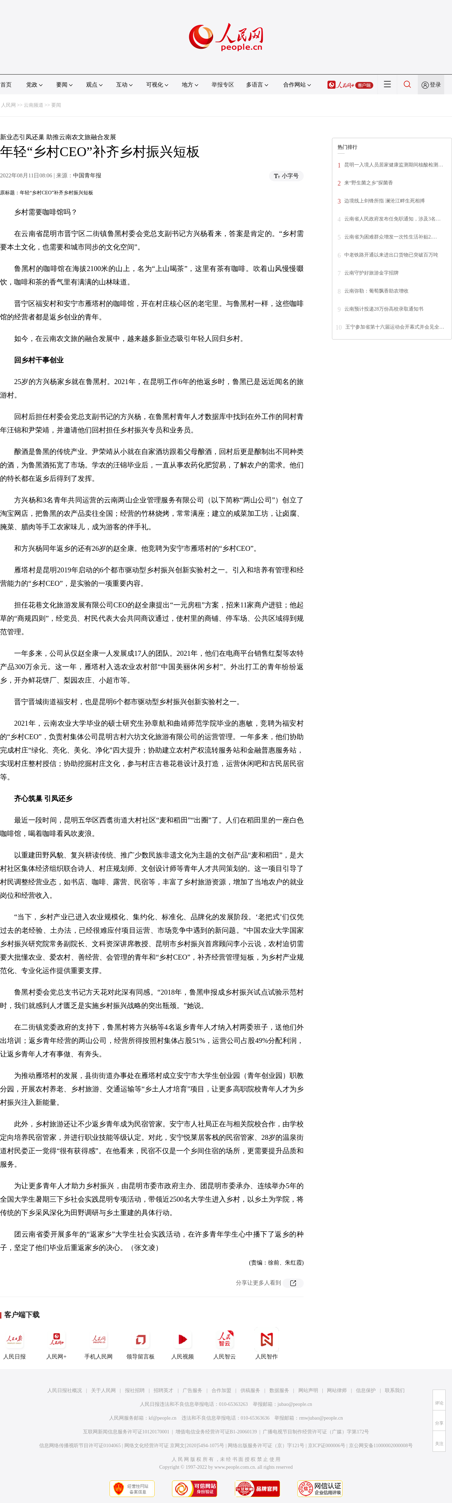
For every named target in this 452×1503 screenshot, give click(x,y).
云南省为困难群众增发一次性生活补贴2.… (390, 237)
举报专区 (223, 85)
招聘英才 (163, 1390)
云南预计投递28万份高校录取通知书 (383, 309)
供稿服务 (250, 1390)
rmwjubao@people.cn (321, 1418)
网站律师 (337, 1390)
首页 (6, 85)
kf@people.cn (163, 1418)
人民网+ (56, 1343)
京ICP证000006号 (326, 1445)
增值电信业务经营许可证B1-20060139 (216, 1431)
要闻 (56, 105)
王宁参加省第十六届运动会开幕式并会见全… (394, 327)
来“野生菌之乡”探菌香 (368, 182)
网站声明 (308, 1390)
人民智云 (224, 1343)
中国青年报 (87, 175)
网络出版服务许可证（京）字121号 (266, 1445)
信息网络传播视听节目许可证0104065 (80, 1445)
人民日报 (14, 1343)
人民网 (8, 105)
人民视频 (182, 1343)
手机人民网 (98, 1343)
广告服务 (192, 1390)
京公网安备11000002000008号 (381, 1445)
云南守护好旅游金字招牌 (371, 273)
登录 (435, 85)
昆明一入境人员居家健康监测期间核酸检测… (393, 164)
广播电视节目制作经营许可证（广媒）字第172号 (316, 1431)
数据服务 (279, 1390)
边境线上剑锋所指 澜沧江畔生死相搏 (384, 201)
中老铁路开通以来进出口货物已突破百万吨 (391, 255)
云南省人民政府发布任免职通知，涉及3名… (392, 219)
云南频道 (33, 105)
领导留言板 (140, 1343)
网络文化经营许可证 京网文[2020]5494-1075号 (174, 1445)
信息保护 (366, 1390)
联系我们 (395, 1390)
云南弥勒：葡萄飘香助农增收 (376, 291)
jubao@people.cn (295, 1404)
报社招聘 (135, 1390)
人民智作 (266, 1343)
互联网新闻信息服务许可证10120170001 (126, 1431)
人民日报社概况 (64, 1390)
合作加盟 (221, 1390)
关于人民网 (103, 1390)
